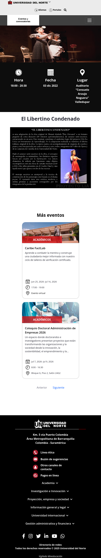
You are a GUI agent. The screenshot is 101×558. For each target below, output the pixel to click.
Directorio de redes (50, 544)
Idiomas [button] (40, 9)
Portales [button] (55, 9)
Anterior (42, 387)
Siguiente (58, 387)
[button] (65, 10)
